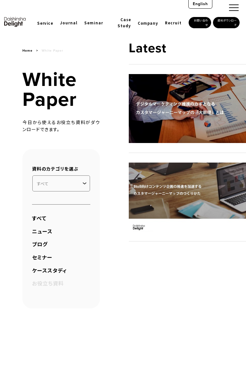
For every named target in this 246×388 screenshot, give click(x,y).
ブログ (40, 244)
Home (27, 50)
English (200, 4)
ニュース (42, 231)
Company (148, 23)
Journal (69, 22)
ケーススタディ (49, 270)
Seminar (93, 22)
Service (45, 23)
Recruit (173, 22)
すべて (39, 218)
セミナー (42, 257)
